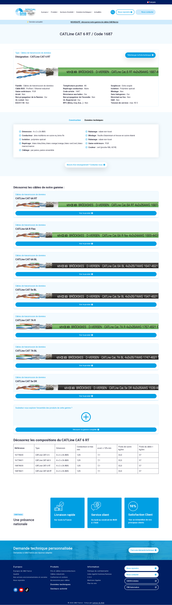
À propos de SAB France (22, 571)
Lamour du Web (98, 603)
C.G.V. (89, 577)
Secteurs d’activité (66, 12)
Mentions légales (94, 580)
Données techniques (83, 12)
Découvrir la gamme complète (86, 430)
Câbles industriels (57, 574)
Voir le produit (86, 213)
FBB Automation (133, 587)
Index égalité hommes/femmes (99, 574)
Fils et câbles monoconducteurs (62, 571)
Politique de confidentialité (97, 571)
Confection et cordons (59, 577)
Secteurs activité (58, 589)
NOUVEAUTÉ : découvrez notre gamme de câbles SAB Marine (94, 22)
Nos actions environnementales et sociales (30, 577)
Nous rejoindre (124, 12)
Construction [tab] (75, 120)
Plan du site (92, 583)
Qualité (16, 574)
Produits (54, 12)
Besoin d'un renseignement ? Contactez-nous (86, 165)
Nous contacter (147, 12)
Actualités (97, 12)
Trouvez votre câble (113, 12)
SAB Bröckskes (133, 581)
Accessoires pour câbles (60, 580)
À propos (44, 12)
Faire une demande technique (143, 550)
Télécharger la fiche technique (140, 55)
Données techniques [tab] (94, 120)
